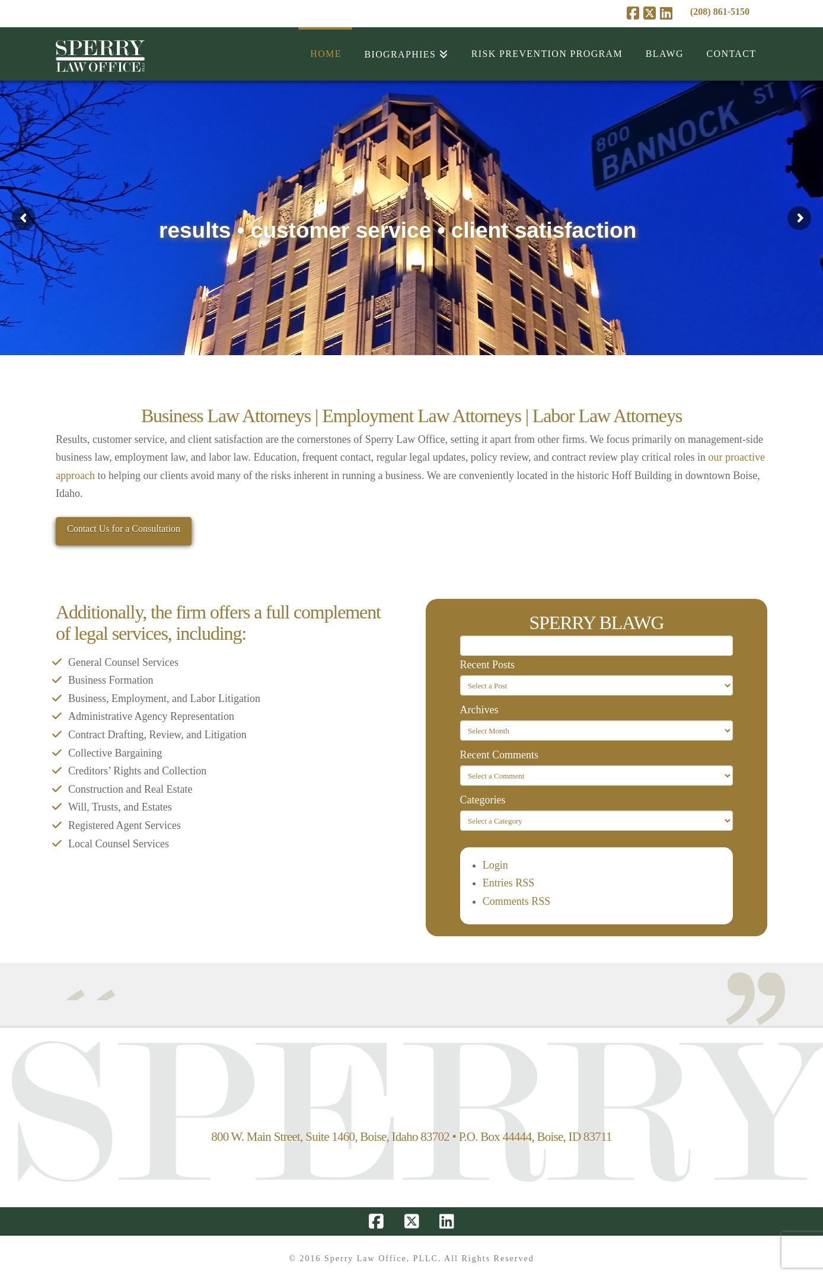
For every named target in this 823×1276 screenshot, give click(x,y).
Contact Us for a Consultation (123, 529)
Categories (483, 800)
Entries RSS (509, 883)
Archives (479, 710)
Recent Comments (499, 755)
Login (495, 865)
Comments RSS (517, 901)
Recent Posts (487, 665)
